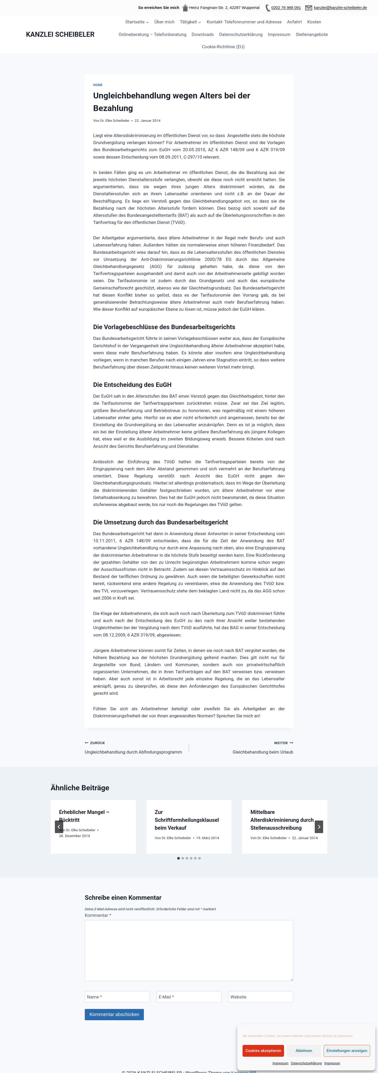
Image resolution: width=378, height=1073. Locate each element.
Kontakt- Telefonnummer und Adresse (244, 21)
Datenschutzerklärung (306, 1063)
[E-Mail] (189, 996)
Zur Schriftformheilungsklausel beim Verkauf (187, 820)
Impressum (280, 1063)
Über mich (164, 21)
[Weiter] (319, 826)
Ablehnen (304, 1050)
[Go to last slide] (59, 826)
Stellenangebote (312, 34)
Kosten (314, 21)
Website (238, 997)
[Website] (260, 996)
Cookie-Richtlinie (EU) (223, 46)
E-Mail (166, 997)
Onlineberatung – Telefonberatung (152, 34)
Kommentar (98, 915)
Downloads (203, 34)
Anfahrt (294, 21)
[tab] (178, 858)
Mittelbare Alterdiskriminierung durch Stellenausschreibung (282, 820)
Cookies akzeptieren (263, 1050)
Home (98, 85)
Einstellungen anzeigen (347, 1050)
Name (94, 997)
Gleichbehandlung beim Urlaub (243, 747)
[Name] (117, 996)
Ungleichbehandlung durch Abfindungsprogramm (135, 747)
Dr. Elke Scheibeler (114, 120)
